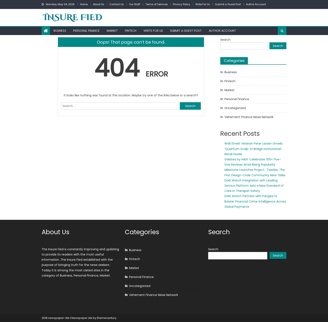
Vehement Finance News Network (248, 117)
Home (84, 4)
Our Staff (134, 4)
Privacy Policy (181, 4)
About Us (98, 4)
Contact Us (116, 4)
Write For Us (202, 4)
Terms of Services (156, 4)
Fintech (130, 31)
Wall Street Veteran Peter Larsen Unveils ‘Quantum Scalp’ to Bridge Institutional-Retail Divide (253, 148)
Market (112, 31)
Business (60, 31)
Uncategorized (235, 108)
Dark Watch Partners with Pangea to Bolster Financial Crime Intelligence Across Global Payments (255, 201)
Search (225, 40)
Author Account (256, 4)
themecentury (106, 318)
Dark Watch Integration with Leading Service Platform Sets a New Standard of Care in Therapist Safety (254, 185)
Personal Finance (86, 31)
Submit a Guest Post (228, 4)
